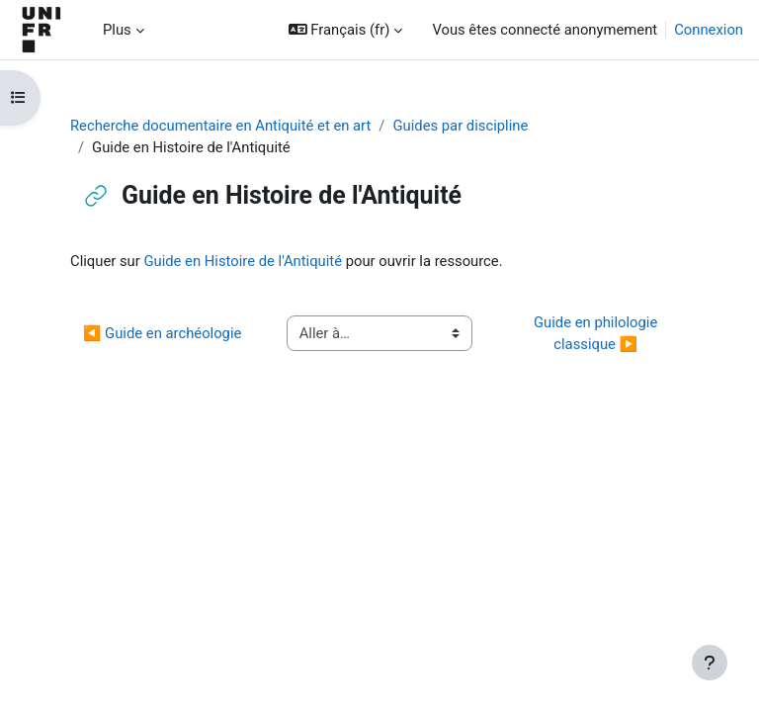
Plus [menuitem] (117, 30)
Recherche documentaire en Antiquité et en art (220, 125)
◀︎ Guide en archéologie (162, 333)
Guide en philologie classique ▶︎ (597, 333)
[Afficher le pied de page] (709, 662)
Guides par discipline (460, 125)
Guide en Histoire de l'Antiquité (242, 261)
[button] (346, 30)
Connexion (708, 30)
